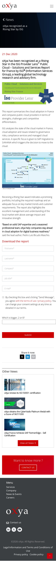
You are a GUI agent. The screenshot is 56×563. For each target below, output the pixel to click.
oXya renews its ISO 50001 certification (22, 392)
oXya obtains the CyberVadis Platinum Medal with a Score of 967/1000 (27, 413)
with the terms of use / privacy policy (33, 300)
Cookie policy (36, 554)
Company (11, 490)
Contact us (15, 522)
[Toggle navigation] (52, 6)
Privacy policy (21, 554)
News (8, 19)
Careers (10, 497)
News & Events (14, 494)
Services (10, 487)
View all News (28, 443)
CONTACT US (28, 467)
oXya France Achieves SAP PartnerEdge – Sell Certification (25, 434)
